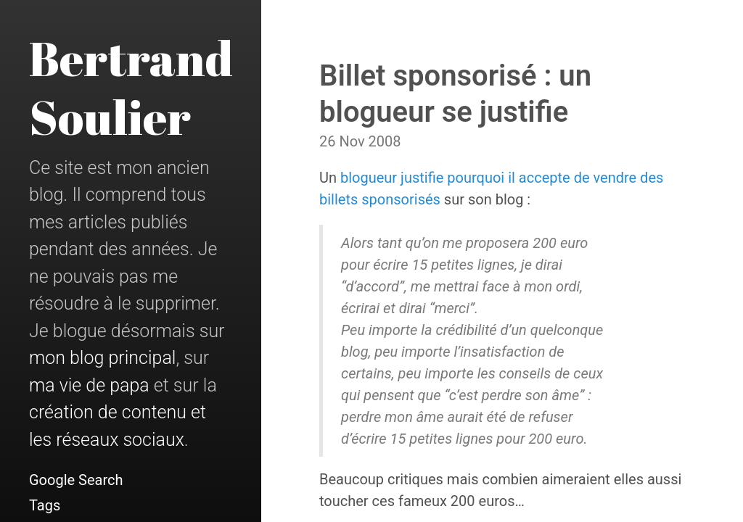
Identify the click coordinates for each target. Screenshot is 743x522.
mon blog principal (102, 357)
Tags (44, 505)
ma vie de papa (89, 385)
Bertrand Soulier (131, 87)
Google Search (76, 480)
